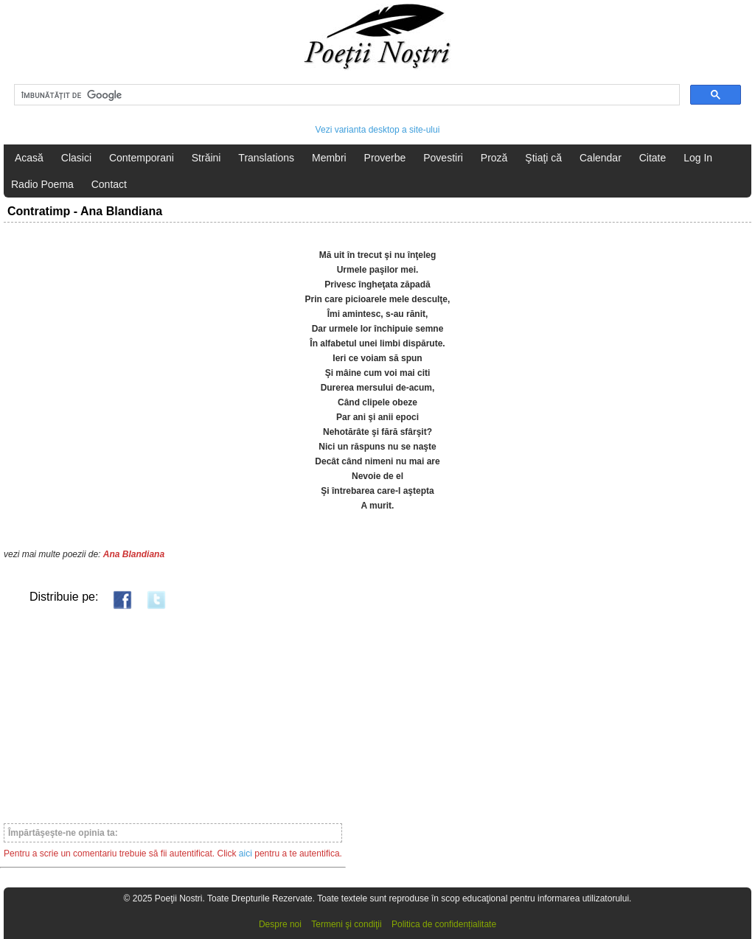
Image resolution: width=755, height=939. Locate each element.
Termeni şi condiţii (346, 924)
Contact (109, 184)
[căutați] (345, 95)
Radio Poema (42, 184)
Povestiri (443, 158)
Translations (266, 158)
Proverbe (385, 158)
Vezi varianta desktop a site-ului (378, 130)
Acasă (29, 158)
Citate (653, 158)
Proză (494, 158)
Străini (206, 158)
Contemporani (141, 158)
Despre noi (280, 924)
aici (245, 853)
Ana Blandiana (133, 554)
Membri (329, 158)
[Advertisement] (173, 715)
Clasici (76, 158)
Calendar (601, 158)
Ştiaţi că (543, 158)
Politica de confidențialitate (444, 924)
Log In (697, 158)
